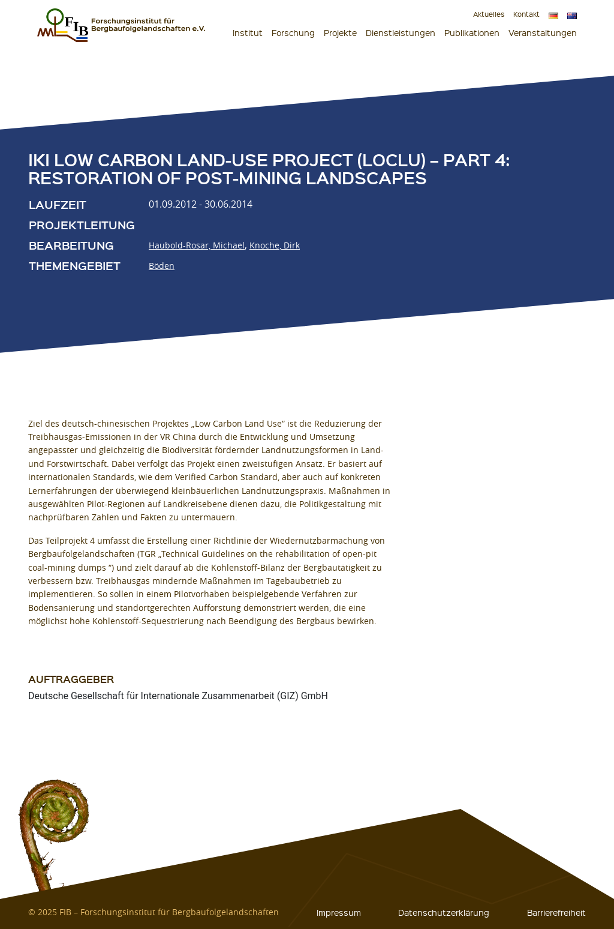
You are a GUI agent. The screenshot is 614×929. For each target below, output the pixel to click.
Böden (161, 265)
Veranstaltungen (542, 32)
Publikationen (471, 32)
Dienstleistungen (400, 32)
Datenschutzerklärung (443, 912)
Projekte (340, 32)
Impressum (339, 912)
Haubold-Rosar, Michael (197, 245)
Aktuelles (488, 14)
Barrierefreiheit (556, 912)
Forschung (293, 32)
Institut (248, 32)
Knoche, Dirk (274, 245)
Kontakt (526, 14)
